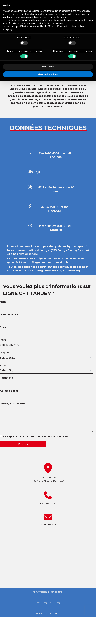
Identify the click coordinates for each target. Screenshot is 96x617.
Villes (46, 368)
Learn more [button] (48, 66)
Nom (46, 304)
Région (46, 355)
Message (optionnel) (46, 417)
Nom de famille (46, 317)
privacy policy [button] (83, 11)
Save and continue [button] (48, 74)
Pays (46, 342)
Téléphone (46, 380)
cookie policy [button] (60, 17)
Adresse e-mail (46, 393)
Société (46, 330)
